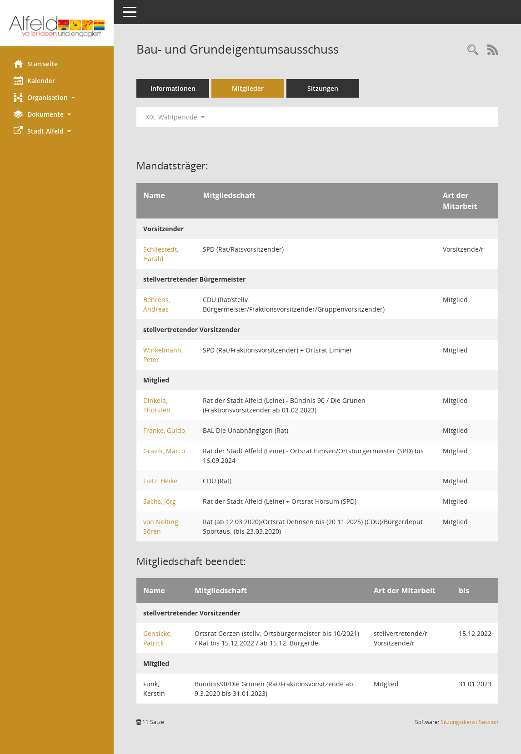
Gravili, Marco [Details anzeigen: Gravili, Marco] (164, 450)
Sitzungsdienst (469, 722)
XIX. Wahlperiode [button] (175, 117)
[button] (57, 97)
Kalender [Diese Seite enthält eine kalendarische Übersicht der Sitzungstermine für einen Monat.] (34, 80)
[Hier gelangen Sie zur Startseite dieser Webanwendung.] (57, 26)
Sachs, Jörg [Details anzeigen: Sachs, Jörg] (159, 501)
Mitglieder (248, 88)
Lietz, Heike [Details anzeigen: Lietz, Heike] (160, 480)
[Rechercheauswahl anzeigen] (473, 50)
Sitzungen (322, 88)
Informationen (172, 88)
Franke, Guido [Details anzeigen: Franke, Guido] (164, 430)
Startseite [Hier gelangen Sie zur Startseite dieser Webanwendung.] (36, 63)
